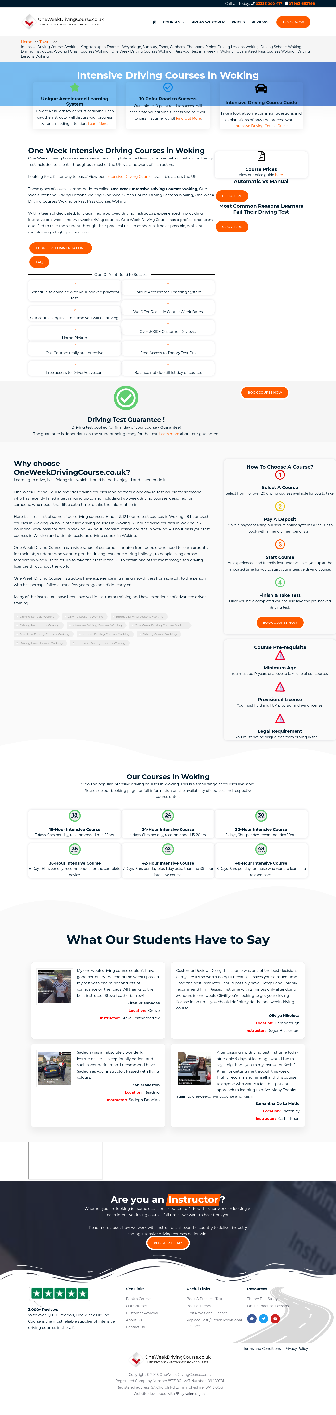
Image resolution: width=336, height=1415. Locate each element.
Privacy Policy (296, 1360)
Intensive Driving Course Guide (261, 121)
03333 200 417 (269, 3)
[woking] (65, 1171)
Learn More (97, 118)
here (279, 170)
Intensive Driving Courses (130, 171)
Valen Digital (195, 1405)
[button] (293, 19)
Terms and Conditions (262, 1360)
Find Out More (188, 113)
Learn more (169, 443)
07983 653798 (302, 3)
